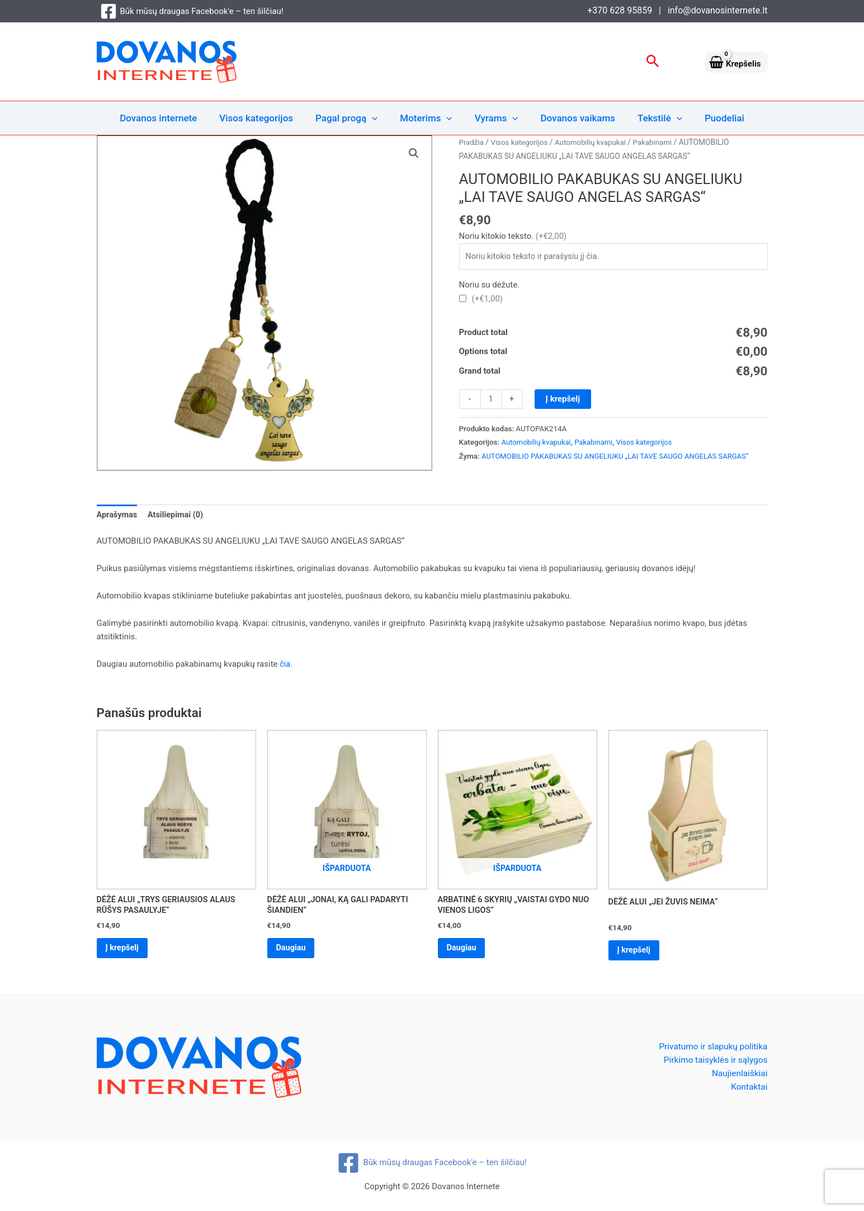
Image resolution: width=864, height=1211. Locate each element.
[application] (377, 118)
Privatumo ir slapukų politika (711, 1049)
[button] (653, 61)
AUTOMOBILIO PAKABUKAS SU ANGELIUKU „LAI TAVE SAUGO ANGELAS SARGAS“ (620, 457)
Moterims (428, 118)
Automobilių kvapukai (595, 142)
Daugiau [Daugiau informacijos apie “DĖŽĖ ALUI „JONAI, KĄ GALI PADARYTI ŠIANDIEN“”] (293, 951)
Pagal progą (351, 118)
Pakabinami (659, 142)
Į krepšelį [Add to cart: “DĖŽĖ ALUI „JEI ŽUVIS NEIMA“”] (637, 953)
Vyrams (495, 118)
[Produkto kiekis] (491, 400)
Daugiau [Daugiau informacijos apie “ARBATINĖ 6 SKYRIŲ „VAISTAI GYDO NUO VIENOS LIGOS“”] (464, 951)
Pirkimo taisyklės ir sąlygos (714, 1063)
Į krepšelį (563, 400)
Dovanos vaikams (573, 118)
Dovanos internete (170, 118)
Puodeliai (713, 118)
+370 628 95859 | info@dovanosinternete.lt (677, 10)
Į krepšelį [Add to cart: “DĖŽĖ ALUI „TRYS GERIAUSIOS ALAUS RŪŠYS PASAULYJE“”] (125, 951)
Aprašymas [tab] (118, 516)
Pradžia (472, 142)
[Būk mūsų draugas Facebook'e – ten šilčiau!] (192, 11)
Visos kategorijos (264, 118)
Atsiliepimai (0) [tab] (178, 516)
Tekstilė (651, 118)
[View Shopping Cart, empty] (736, 62)
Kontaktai (749, 1091)
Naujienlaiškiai (738, 1077)
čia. (286, 665)
